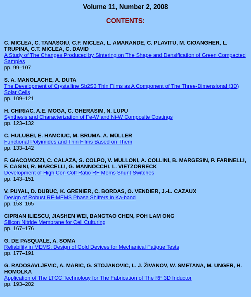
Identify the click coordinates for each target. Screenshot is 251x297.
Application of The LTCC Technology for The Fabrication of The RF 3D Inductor (98, 278)
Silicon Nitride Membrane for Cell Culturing (55, 222)
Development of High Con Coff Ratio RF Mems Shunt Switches (79, 173)
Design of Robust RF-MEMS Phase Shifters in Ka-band (70, 197)
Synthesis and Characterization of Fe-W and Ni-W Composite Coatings (88, 117)
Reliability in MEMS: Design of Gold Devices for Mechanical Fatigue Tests (91, 247)
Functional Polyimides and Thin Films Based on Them (68, 142)
